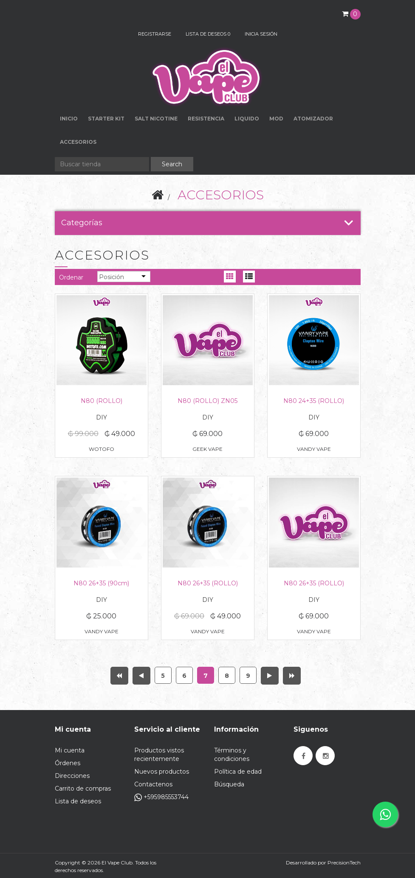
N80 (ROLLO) (101, 401)
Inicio (69, 118)
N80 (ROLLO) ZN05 (207, 401)
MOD (276, 118)
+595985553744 (161, 797)
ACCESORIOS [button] (78, 142)
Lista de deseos (78, 801)
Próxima (270, 676)
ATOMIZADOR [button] (313, 118)
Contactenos (153, 784)
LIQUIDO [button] (246, 118)
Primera (119, 676)
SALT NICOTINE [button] (156, 118)
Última (292, 676)
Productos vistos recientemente (159, 755)
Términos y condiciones (231, 755)
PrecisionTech (344, 862)
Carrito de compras (83, 788)
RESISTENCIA (206, 118)
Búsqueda (229, 784)
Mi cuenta (70, 750)
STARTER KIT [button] (106, 118)
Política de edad (238, 771)
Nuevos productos (161, 771)
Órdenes (67, 763)
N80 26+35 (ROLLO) (208, 583)
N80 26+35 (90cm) (101, 583)
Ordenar (71, 277)
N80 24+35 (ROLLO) (313, 401)
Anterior (141, 676)
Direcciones (72, 776)
